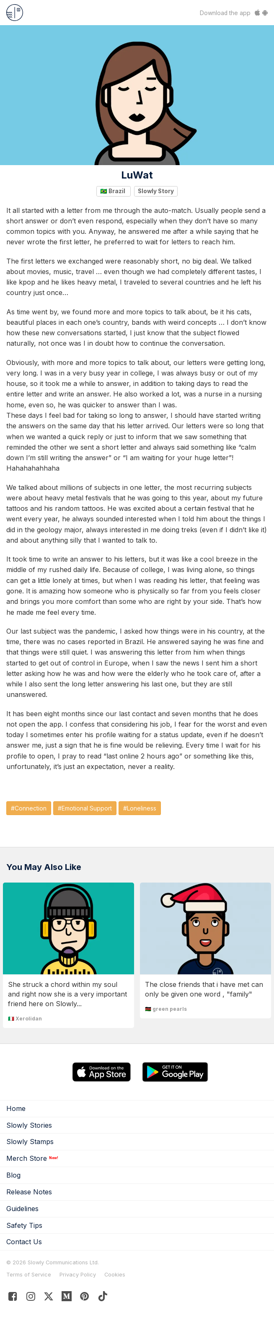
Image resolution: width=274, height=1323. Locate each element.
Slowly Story (156, 191)
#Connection (29, 808)
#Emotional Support (85, 808)
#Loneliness (139, 808)
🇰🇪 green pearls (166, 1009)
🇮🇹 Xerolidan (25, 1018)
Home (16, 1108)
